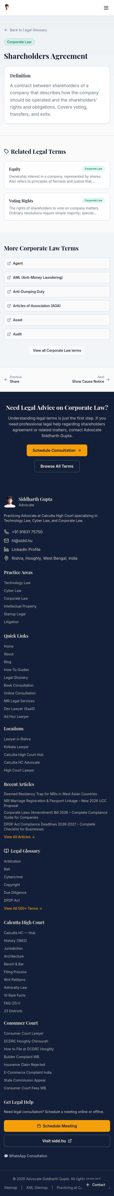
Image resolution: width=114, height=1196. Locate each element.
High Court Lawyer (19, 770)
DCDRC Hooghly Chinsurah (26, 1041)
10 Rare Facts (14, 995)
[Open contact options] (95, 1184)
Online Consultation (20, 693)
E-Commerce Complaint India (27, 1072)
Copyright (12, 885)
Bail (7, 869)
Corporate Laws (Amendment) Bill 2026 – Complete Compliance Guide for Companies (56, 814)
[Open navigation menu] (106, 8)
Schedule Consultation (57, 450)
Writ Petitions (14, 980)
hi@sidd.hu (18, 540)
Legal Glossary (16, 677)
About (8, 654)
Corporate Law (16, 598)
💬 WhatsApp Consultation (25, 1156)
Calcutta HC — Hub (20, 933)
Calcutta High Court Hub (24, 755)
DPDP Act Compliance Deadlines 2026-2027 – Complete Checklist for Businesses (49, 826)
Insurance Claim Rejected (24, 1064)
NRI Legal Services (19, 701)
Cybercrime (13, 877)
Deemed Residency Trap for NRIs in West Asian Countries (50, 794)
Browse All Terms (56, 466)
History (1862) (15, 940)
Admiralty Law (15, 987)
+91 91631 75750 (23, 531)
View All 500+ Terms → (23, 908)
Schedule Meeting (57, 1126)
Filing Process (15, 972)
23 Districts (13, 1011)
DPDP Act (12, 900)
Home (8, 646)
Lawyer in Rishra (17, 739)
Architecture (14, 956)
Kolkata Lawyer (16, 747)
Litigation (11, 622)
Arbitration (12, 861)
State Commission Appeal (25, 1080)
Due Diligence (15, 892)
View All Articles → (19, 837)
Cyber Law (12, 590)
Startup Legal (14, 614)
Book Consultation (19, 685)
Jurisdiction (13, 948)
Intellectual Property (20, 606)
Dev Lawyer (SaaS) (19, 709)
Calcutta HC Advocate (22, 762)
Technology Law (17, 583)
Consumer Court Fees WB (25, 1088)
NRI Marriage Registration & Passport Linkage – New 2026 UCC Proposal (55, 803)
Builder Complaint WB (21, 1057)
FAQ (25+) (12, 1003)
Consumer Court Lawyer (23, 1033)
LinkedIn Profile (22, 549)
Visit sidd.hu (57, 1140)
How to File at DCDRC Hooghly (29, 1049)
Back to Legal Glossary (25, 30)
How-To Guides (16, 670)
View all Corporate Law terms (57, 350)
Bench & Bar (14, 964)
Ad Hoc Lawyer (16, 716)
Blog (7, 662)
